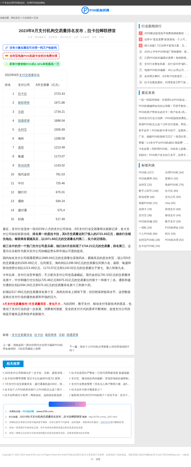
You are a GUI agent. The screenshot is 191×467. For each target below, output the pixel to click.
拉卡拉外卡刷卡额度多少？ (86, 389)
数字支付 (173, 221)
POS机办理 (174, 239)
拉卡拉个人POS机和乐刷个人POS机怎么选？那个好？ (35, 389)
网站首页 (15, 18)
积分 (170, 233)
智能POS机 (148, 203)
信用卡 (145, 209)
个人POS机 (148, 233)
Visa (170, 203)
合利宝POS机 (149, 239)
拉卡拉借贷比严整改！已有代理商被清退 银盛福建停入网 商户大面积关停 (101, 372)
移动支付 (173, 215)
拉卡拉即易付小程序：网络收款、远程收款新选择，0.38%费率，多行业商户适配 (35, 395)
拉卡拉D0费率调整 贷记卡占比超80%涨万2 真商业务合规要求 (35, 378)
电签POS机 (174, 184)
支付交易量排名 (29, 75)
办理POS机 (174, 172)
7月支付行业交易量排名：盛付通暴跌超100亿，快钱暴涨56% (35, 383)
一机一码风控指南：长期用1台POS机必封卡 (164, 99)
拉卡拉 (22, 93)
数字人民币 (149, 190)
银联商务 (24, 102)
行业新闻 (27, 18)
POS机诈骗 (148, 221)
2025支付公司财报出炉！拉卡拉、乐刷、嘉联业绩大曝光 (35, 372)
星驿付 (171, 178)
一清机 (145, 227)
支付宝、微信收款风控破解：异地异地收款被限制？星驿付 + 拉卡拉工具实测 (101, 378)
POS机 (146, 172)
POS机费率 (148, 178)
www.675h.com (45, 411)
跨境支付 (173, 209)
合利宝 (22, 129)
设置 (98, 459)
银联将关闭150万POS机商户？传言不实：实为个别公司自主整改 (101, 395)
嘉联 (21, 147)
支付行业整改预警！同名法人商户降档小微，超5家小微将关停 (101, 383)
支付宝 (145, 215)
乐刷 (21, 111)
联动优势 (24, 165)
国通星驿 (24, 120)
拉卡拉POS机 (149, 245)
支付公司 (173, 196)
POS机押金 (174, 227)
